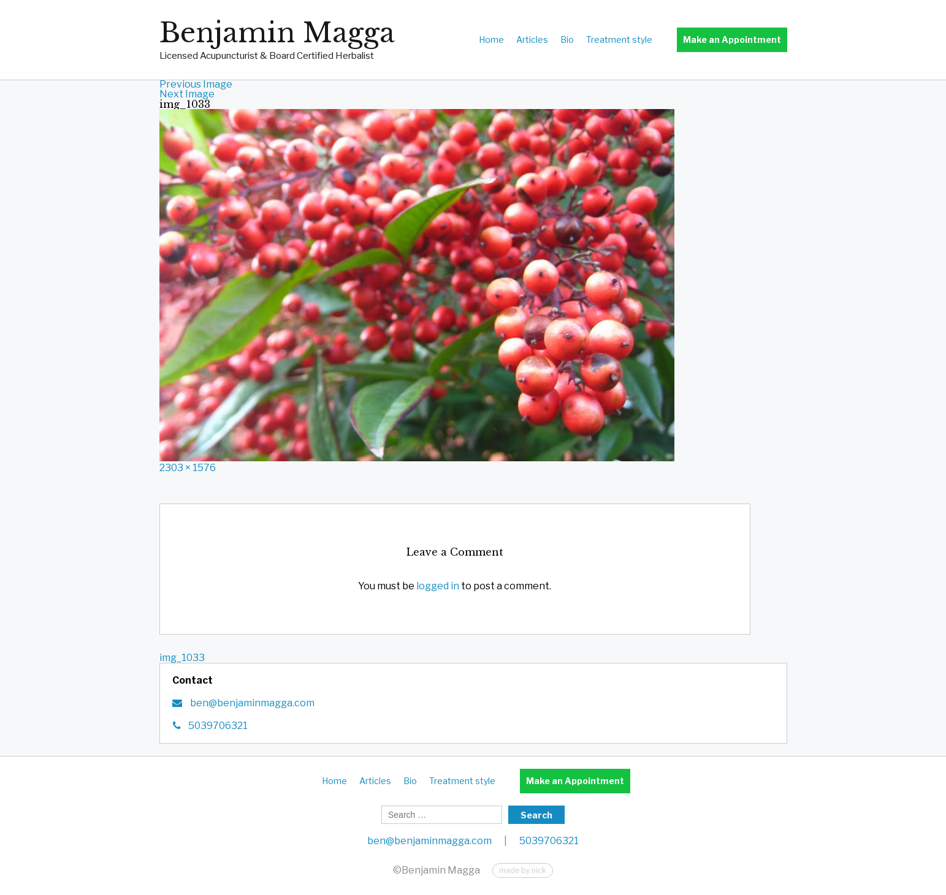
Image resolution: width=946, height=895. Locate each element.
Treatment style (619, 39)
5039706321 (218, 725)
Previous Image (195, 84)
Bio (567, 39)
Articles (532, 39)
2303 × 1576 (187, 468)
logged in (437, 586)
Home (491, 39)
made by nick (522, 870)
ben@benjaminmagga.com (251, 703)
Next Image (187, 94)
